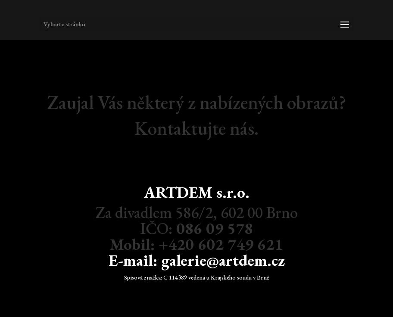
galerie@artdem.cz (223, 260)
